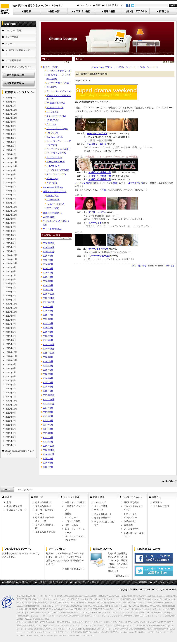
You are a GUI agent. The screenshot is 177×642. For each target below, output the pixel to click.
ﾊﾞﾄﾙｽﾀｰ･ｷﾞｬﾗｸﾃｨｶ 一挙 (99, 172)
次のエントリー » (149, 67)
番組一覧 (38, 497)
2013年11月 (11, 308)
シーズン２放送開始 (85, 183)
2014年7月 (11, 275)
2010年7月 (48, 264)
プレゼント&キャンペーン (133, 508)
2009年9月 (48, 306)
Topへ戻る (170, 266)
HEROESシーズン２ (97, 133)
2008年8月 (48, 361)
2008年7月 (48, 366)
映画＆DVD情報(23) (52, 213)
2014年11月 (11, 259)
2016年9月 (11, 170)
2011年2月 (11, 441)
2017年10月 (11, 118)
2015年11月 (11, 211)
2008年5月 (48, 374)
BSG (134, 266)
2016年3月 (11, 195)
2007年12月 (48, 395)
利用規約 (142, 582)
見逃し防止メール (114, 5)
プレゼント (85, 5)
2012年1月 (11, 397)
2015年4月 (11, 239)
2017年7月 (11, 130)
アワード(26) (52, 208)
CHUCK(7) (51, 87)
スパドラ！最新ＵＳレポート (18, 52)
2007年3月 (48, 433)
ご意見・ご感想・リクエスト (52, 582)
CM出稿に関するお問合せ (85, 582)
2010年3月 (48, 281)
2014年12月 (11, 255)
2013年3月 (11, 340)
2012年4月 (11, 384)
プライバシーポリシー (164, 582)
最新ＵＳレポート (103, 514)
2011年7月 (11, 421)
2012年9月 (11, 364)
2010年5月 (48, 273)
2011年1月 (11, 445)
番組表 (8, 497)
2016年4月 (11, 191)
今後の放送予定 (14, 506)
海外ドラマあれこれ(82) (54, 191)
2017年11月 (11, 114)
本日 (8, 502)
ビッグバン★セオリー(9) (58, 71)
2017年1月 (11, 154)
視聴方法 (156, 497)
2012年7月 (11, 372)
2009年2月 (48, 336)
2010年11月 (48, 247)
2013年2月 (11, 344)
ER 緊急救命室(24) (55, 103)
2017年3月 (11, 146)
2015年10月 (11, 215)
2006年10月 (48, 454)
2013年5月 (11, 332)
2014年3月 (11, 292)
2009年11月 (48, 298)
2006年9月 (48, 458)
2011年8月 (11, 417)
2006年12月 (48, 446)
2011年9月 (11, 413)
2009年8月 (48, 311)
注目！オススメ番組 (75, 502)
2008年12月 (48, 344)
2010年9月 (48, 256)
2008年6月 (48, 370)
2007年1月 (48, 442)
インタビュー (130, 517)
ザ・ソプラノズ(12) (56, 153)
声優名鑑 (128, 525)
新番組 (68, 514)
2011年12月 (11, 401)
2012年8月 (11, 368)
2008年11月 (48, 349)
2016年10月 (11, 166)
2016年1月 (11, 203)
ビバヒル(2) (52, 178)
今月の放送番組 (43, 502)
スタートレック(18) (56, 174)
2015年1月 (11, 251)
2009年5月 (48, 323)
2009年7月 (48, 315)
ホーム (6, 489)
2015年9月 (11, 219)
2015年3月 (11, 243)
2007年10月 (48, 404)
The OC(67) (52, 133)
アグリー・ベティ (97, 212)
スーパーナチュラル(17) (58, 149)
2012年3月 (11, 388)
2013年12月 (11, 304)
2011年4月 (11, 433)
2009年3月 (48, 332)
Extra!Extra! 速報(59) (53, 187)
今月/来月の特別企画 (44, 526)
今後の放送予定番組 (45, 532)
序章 (115, 183)
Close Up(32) (52, 195)
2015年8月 (11, 223)
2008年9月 (48, 357)
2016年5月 (11, 186)
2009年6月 (48, 319)
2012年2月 (11, 393)
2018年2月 (11, 102)
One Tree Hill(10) (54, 137)
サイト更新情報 (13, 60)
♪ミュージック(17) (55, 204)
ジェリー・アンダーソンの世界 (75, 538)
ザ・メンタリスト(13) (57, 128)
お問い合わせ (26, 582)
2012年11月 (11, 356)
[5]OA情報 (142, 266)
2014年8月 (11, 271)
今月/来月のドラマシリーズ (44, 512)
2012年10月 (11, 360)
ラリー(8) (51, 124)
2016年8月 (11, 174)
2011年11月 (11, 405)
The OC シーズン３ (96, 144)
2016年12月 (11, 158)
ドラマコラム (130, 514)
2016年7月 (11, 178)
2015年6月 (11, 231)
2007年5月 (48, 425)
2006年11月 (48, 450)
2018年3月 (11, 98)
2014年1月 (11, 300)
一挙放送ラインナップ (75, 508)
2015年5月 (11, 235)
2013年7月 (11, 324)
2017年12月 (11, 110)
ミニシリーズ (71, 517)
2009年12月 (48, 294)
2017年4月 (11, 142)
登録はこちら (122, 576)
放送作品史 (129, 521)
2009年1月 (48, 340)
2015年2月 (11, 247)
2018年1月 (11, 106)
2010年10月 (48, 251)
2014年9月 (11, 267)
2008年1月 (48, 391)
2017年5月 (11, 138)
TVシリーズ (100, 502)
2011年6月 (11, 425)
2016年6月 (11, 182)
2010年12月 (48, 243)
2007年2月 (48, 437)
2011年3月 (11, 437)
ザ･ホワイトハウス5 (98, 249)
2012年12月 (11, 352)
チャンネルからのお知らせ (18, 67)
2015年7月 (11, 227)
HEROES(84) (52, 120)
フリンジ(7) (52, 112)
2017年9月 (11, 122)
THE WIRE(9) (52, 166)
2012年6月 (11, 376)
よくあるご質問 (161, 506)
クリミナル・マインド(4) (58, 91)
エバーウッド (95, 223)
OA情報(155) (49, 217)
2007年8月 (48, 412)
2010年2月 (48, 285)
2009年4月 (48, 328)
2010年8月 (48, 260)
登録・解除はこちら (75, 569)
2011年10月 (11, 409)
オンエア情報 (12, 37)
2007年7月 (48, 416)
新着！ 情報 (99, 497)
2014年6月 (11, 279)
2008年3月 (48, 382)
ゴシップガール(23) (56, 116)
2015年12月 (11, 207)
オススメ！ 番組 (71, 497)
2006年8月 (48, 463)
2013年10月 (11, 312)
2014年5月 (11, 283)
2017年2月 (11, 150)
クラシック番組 (72, 521)
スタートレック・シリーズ (75, 531)
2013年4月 (11, 336)
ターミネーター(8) (55, 161)
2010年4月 (48, 277)
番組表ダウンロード (16, 510)
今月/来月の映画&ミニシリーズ (45, 519)
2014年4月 (11, 287)
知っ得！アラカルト (132, 497)
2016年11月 (11, 162)
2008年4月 (48, 378)
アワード (9, 44)
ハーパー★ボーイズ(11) (58, 83)
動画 (98, 5)
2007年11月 (48, 399)
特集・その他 (71, 525)
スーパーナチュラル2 (99, 256)
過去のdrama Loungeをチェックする (19, 452)
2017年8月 (11, 126)
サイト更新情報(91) (52, 229)
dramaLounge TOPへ (102, 67)
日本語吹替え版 (135, 183)
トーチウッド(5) (54, 157)
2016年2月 (11, 199)
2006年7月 (48, 467)
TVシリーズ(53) (50, 67)
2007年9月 (48, 408)
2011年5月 (11, 429)
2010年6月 (48, 268)
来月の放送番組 (43, 506)
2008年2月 (48, 387)
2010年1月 (48, 289)
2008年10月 (48, 353)
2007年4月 (48, 429)
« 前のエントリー (126, 67)
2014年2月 (11, 296)
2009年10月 (48, 302)
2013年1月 (11, 348)
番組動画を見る (131, 502)
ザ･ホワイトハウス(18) (57, 170)
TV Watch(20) (53, 200)
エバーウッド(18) (54, 107)
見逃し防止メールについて (134, 535)
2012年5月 (11, 380)
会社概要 (9, 582)
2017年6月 (11, 134)
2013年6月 (11, 328)
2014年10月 (11, 263)
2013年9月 (11, 316)
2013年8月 (11, 320)
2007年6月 (48, 420)
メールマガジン (131, 529)
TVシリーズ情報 (13, 30)
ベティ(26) (51, 183)
